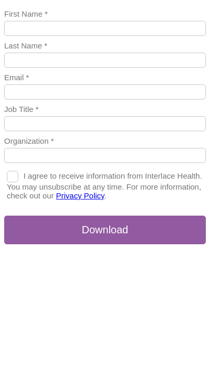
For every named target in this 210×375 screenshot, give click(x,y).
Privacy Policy (80, 195)
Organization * (29, 140)
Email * (16, 77)
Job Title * (21, 109)
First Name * (26, 13)
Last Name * (26, 45)
